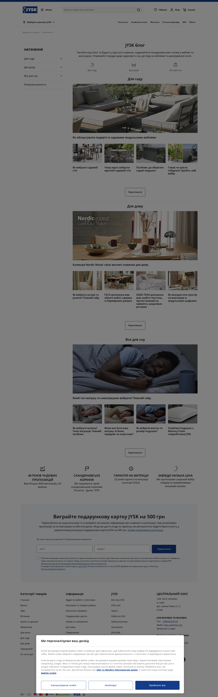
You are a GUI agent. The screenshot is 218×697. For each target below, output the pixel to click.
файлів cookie (48, 673)
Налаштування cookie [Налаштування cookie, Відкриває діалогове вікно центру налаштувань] (63, 685)
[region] (110, 664)
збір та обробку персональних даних (117, 669)
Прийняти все (157, 685)
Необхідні (111, 685)
